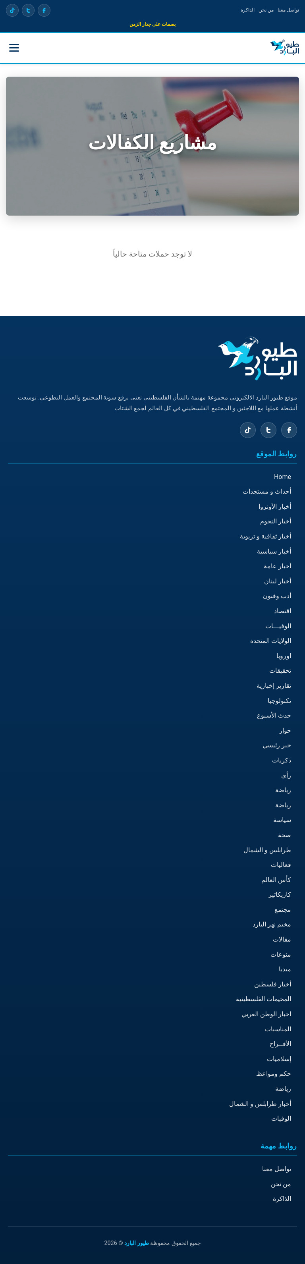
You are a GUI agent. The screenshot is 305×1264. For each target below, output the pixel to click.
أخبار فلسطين (272, 984)
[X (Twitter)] (28, 10)
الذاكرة (248, 10)
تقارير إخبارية (274, 685)
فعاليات (281, 864)
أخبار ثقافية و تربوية (265, 536)
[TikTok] (12, 10)
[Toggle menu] (14, 48)
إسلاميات (279, 1059)
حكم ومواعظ (273, 1074)
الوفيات (281, 1118)
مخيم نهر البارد (272, 924)
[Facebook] (44, 10)
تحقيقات (280, 671)
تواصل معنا (288, 10)
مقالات (282, 939)
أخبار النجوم (275, 521)
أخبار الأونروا (275, 506)
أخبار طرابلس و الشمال (260, 1104)
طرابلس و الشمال (267, 850)
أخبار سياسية (274, 551)
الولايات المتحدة (270, 641)
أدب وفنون (277, 596)
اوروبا (283, 656)
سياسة (282, 820)
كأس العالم (276, 880)
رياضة (283, 790)
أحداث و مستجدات (267, 491)
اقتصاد (282, 611)
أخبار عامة (277, 566)
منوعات (280, 954)
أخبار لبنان (277, 581)
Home (282, 477)
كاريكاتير (279, 894)
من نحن (266, 10)
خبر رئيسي (277, 745)
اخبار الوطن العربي (266, 1014)
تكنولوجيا (279, 700)
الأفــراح (280, 1044)
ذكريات (281, 760)
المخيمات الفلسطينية (263, 999)
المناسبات (278, 1029)
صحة (284, 835)
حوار (285, 730)
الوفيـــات (278, 626)
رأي (286, 775)
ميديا (285, 969)
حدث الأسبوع (274, 715)
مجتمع (282, 909)
